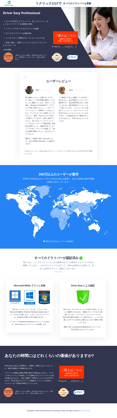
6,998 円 (63, 39)
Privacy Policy (85, 411)
